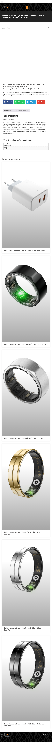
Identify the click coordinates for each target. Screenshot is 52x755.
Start (3, 27)
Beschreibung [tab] (8, 124)
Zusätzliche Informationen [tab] (21, 124)
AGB (11, 752)
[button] (2, 2)
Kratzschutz (37, 107)
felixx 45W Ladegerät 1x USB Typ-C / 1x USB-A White (24, 264)
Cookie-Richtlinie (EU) (19, 752)
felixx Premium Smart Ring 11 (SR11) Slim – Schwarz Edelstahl (24, 738)
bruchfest (8, 107)
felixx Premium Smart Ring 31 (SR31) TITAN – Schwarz (25, 358)
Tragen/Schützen (9, 27)
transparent (8, 109)
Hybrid (32, 107)
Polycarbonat (45, 107)
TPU (4, 109)
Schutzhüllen (18, 27)
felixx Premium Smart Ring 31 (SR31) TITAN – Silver (23, 451)
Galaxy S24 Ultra (25, 107)
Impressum (5, 752)
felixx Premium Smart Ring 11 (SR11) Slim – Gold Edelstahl (22, 546)
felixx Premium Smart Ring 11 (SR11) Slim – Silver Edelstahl (23, 642)
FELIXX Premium (15, 107)
